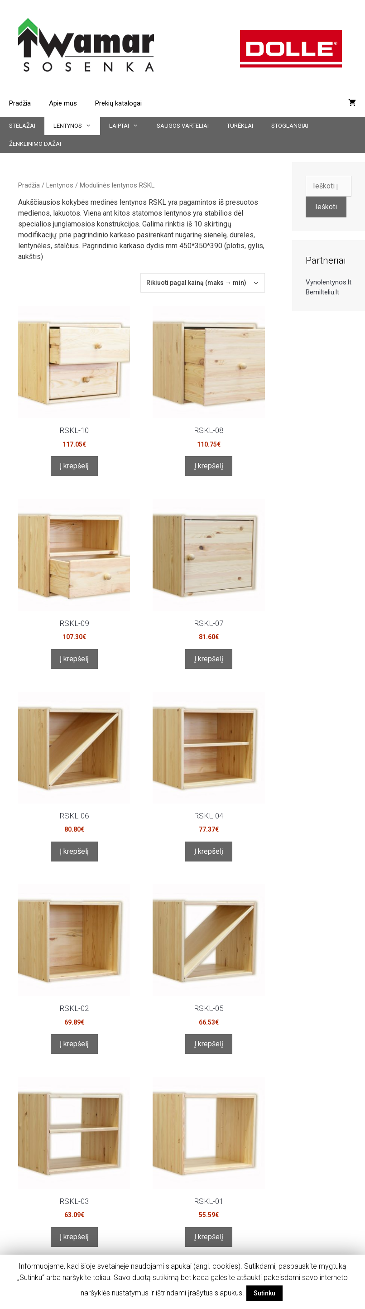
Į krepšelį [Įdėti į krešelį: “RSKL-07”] (208, 658)
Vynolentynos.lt (328, 282)
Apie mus (63, 103)
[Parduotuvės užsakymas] (202, 283)
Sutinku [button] (264, 1293)
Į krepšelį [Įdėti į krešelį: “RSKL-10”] (74, 466)
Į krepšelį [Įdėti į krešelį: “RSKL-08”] (208, 466)
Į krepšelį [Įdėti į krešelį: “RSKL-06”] (74, 851)
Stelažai (22, 125)
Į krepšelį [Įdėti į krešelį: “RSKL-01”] (208, 1236)
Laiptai (128, 126)
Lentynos (76, 126)
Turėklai (240, 125)
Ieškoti (326, 206)
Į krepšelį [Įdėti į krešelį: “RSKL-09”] (74, 658)
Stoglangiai (289, 125)
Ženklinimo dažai (35, 143)
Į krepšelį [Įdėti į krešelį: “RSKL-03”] (74, 1236)
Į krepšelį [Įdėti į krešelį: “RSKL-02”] (74, 1044)
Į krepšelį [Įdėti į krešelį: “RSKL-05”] (208, 1044)
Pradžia (20, 103)
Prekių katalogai (118, 103)
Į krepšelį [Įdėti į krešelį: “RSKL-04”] (208, 851)
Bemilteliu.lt (322, 292)
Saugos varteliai (183, 125)
